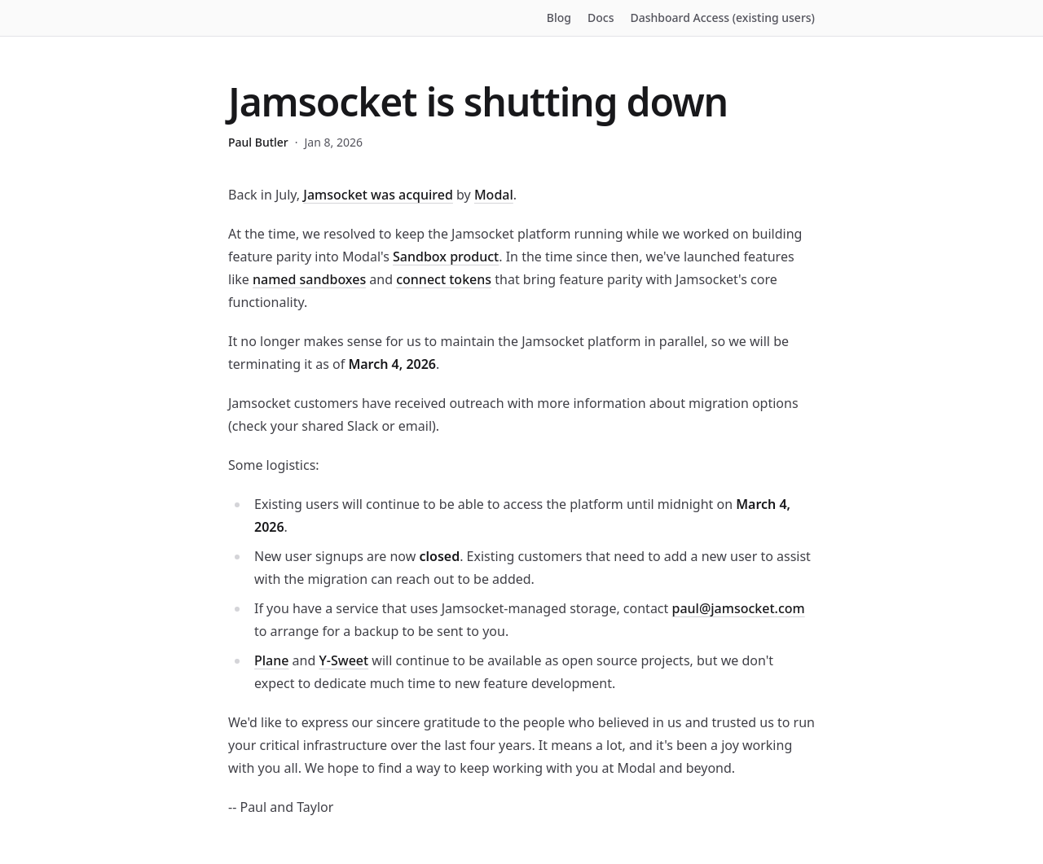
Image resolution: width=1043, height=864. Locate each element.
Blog (559, 17)
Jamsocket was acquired (378, 195)
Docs (601, 17)
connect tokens (443, 279)
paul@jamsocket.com (737, 608)
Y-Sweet (343, 660)
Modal (493, 195)
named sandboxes (309, 279)
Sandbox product (446, 256)
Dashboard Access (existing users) (723, 17)
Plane (271, 660)
